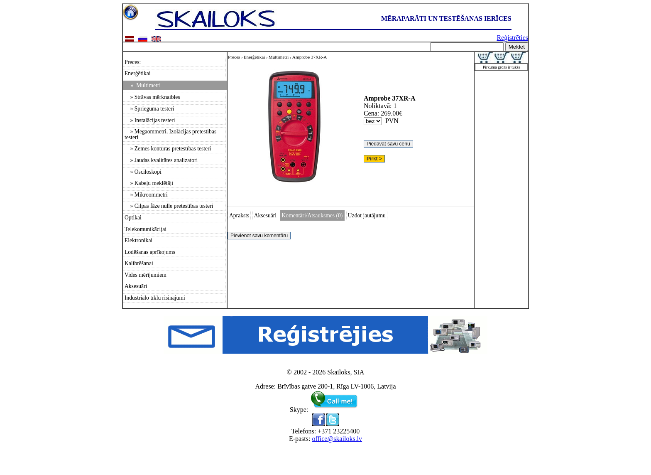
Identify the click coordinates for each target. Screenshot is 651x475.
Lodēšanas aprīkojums (150, 252)
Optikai (133, 217)
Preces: (133, 62)
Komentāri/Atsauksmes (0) (312, 215)
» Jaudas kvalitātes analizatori (161, 160)
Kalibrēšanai (139, 263)
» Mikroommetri (146, 195)
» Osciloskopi (143, 172)
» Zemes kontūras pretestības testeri (168, 148)
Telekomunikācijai (145, 229)
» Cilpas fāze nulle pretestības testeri (169, 206)
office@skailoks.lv (337, 438)
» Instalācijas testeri (150, 120)
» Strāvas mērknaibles (152, 97)
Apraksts (239, 215)
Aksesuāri (136, 286)
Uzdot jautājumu (367, 215)
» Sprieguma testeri (149, 109)
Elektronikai (138, 240)
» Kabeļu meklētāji (149, 183)
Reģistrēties (512, 37)
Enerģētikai (138, 73)
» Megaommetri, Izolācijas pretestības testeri (170, 134)
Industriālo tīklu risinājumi (155, 298)
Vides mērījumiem (145, 275)
